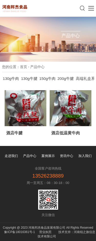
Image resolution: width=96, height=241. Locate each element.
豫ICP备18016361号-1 (19, 232)
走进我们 (11, 156)
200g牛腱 (66, 78)
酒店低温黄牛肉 (65, 133)
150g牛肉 (47, 78)
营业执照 (45, 232)
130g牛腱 (29, 78)
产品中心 (29, 156)
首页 (23, 67)
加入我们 (85, 156)
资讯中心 (66, 156)
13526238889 (47, 176)
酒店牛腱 (14, 133)
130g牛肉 (11, 78)
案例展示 (48, 156)
